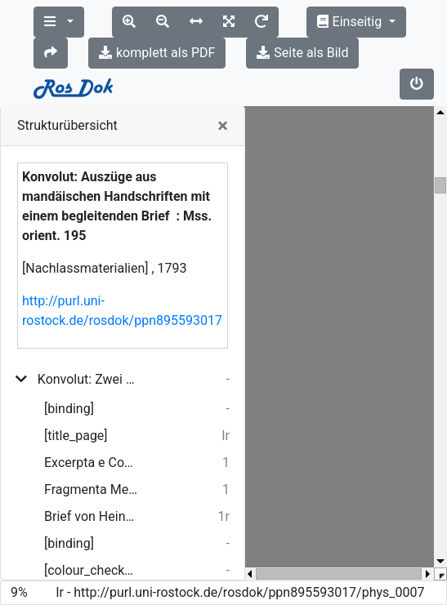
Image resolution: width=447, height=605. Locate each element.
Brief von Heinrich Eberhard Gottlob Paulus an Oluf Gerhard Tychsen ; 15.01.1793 (91, 516)
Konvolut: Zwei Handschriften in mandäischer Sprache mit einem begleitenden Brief (88, 379)
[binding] (69, 408)
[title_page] (76, 435)
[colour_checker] (91, 570)
